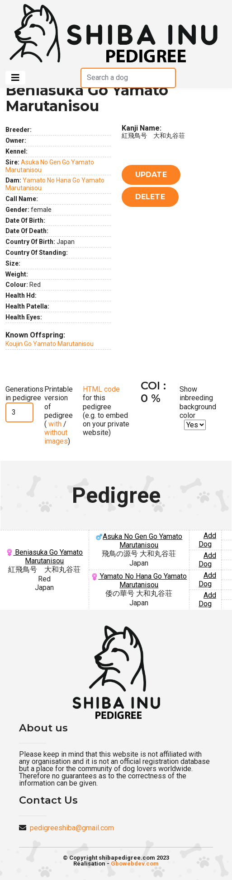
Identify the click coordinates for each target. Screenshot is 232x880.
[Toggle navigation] (15, 77)
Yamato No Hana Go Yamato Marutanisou (139, 580)
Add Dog (207, 539)
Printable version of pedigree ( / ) (58, 415)
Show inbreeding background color (198, 402)
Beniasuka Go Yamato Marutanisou (44, 556)
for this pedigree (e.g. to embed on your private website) (106, 411)
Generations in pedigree (24, 393)
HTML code (101, 389)
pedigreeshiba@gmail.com (72, 828)
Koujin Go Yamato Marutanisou (49, 343)
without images (56, 436)
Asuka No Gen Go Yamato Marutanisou (138, 540)
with (54, 424)
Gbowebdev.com (135, 863)
